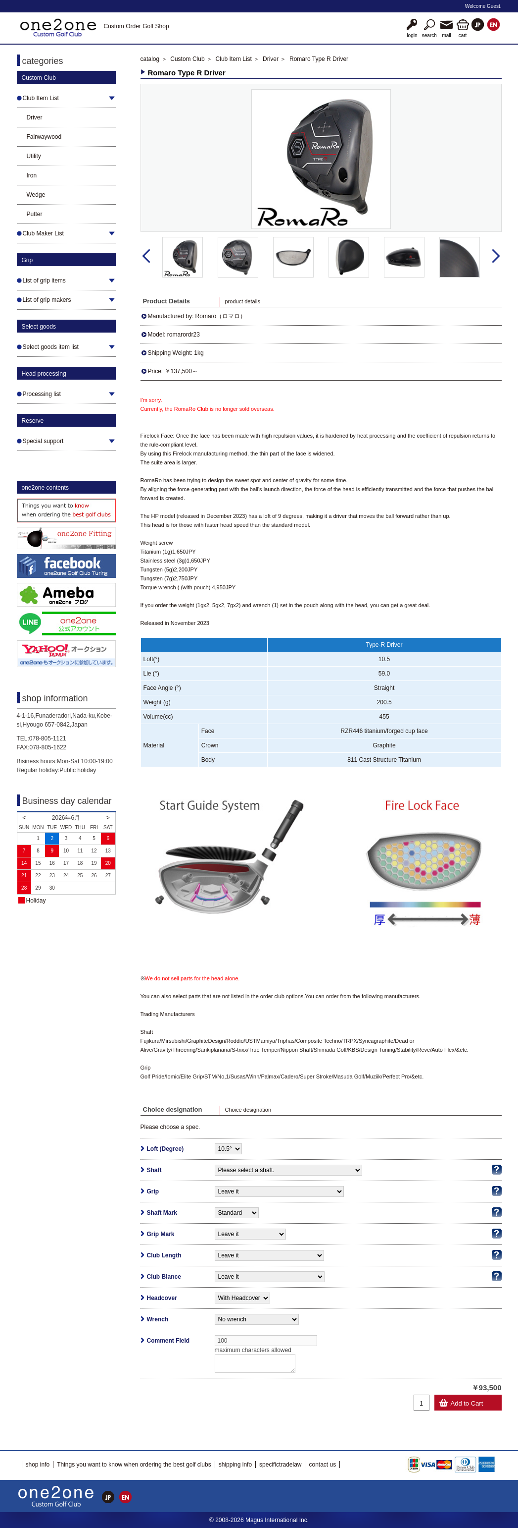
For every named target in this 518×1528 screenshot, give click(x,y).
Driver (35, 117)
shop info (38, 1464)
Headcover (162, 1298)
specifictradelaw (280, 1464)
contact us (322, 1464)
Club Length (164, 1255)
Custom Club (187, 59)
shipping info (235, 1464)
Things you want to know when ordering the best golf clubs (134, 1464)
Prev (146, 256)
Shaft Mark (162, 1212)
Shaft (154, 1170)
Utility (34, 156)
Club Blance (164, 1276)
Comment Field (168, 1340)
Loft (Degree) (165, 1148)
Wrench (158, 1319)
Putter (35, 214)
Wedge (36, 194)
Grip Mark (161, 1234)
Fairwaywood (44, 136)
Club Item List (234, 59)
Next (496, 256)
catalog (150, 59)
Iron (32, 175)
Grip (153, 1191)
